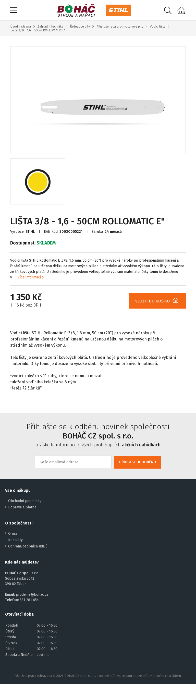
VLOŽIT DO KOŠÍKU (158, 301)
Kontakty (15, 540)
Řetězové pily (80, 26)
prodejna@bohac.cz (32, 594)
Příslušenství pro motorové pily (119, 26)
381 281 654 (29, 600)
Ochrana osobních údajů (27, 546)
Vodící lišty (157, 26)
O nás (12, 533)
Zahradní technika (50, 26)
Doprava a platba (22, 507)
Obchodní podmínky (24, 501)
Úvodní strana (20, 26)
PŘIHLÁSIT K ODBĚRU (137, 462)
